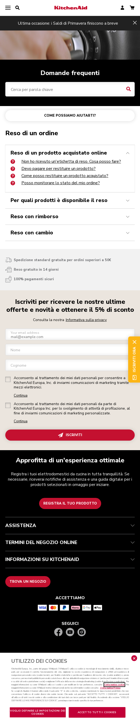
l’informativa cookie (114, 684)
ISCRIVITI (70, 435)
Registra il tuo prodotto (70, 503)
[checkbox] (8, 379)
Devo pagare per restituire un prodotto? (53, 169)
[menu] (8, 8)
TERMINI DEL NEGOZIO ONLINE (70, 542)
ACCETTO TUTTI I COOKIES (97, 712)
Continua (20, 395)
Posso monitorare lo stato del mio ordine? (55, 183)
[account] (122, 8)
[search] (17, 8)
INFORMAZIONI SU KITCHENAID (70, 559)
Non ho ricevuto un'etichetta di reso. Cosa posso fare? (66, 161)
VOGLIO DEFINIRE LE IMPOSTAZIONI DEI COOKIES (37, 712)
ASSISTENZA (70, 525)
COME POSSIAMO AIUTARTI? (70, 115)
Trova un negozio (28, 581)
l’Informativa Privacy (110, 687)
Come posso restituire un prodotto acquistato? (59, 176)
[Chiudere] (134, 658)
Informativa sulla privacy (86, 319)
